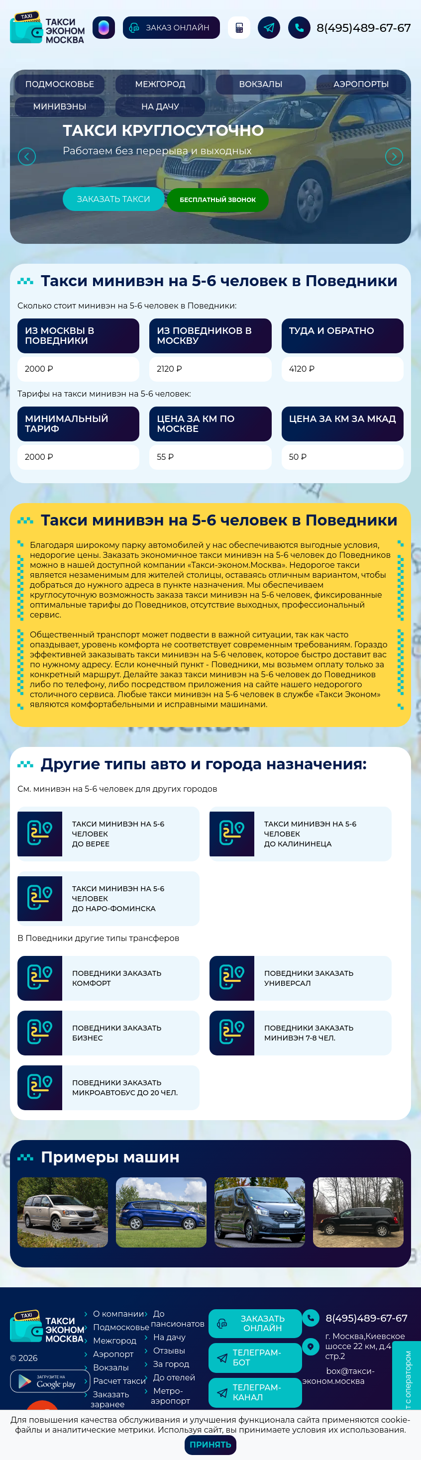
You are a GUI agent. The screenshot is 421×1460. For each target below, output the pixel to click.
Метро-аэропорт (170, 1396)
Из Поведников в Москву (204, 335)
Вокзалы (261, 84)
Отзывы (169, 1351)
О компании (118, 1314)
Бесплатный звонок (218, 200)
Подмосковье (59, 84)
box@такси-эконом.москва (338, 1376)
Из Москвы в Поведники (60, 335)
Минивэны (59, 106)
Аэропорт (113, 1354)
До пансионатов (178, 1319)
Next (394, 156)
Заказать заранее (110, 1399)
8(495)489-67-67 (363, 28)
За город (171, 1364)
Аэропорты (361, 84)
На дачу (160, 106)
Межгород (160, 84)
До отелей (174, 1377)
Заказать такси (113, 199)
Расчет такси (119, 1381)
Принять (210, 1445)
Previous (26, 156)
